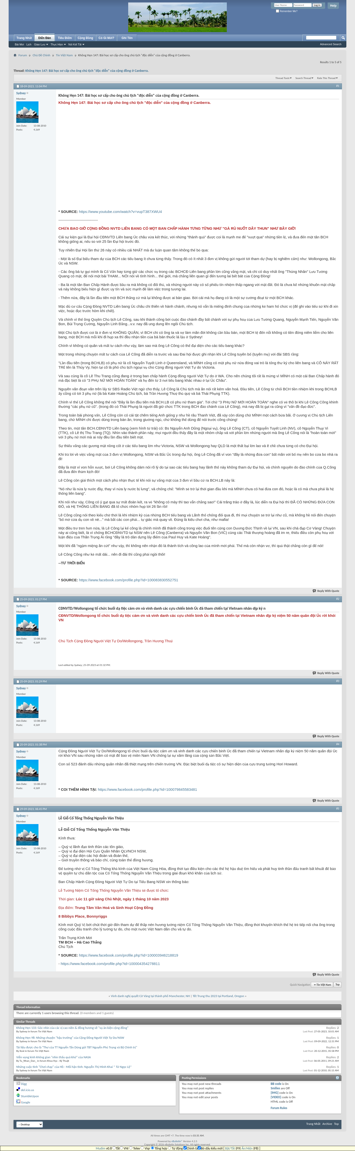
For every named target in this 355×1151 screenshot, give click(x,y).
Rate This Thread (326, 78)
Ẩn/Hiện (247, 1148)
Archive (327, 1124)
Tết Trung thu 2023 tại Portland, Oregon (218, 996)
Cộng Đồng (85, 38)
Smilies (275, 1088)
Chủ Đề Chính (41, 55)
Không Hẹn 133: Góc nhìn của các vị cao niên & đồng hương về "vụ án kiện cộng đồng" (72, 1028)
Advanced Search (330, 44)
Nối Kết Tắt (74, 44)
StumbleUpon (30, 1096)
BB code (276, 1084)
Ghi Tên (127, 38)
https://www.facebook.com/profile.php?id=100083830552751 (128, 580)
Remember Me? (286, 11)
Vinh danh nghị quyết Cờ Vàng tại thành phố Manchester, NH (150, 996)
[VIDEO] (276, 1097)
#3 (337, 681)
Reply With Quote (326, 591)
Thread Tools (282, 78)
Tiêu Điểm (65, 38)
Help (333, 5)
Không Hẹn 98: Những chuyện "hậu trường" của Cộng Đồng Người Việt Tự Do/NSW (70, 1037)
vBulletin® (176, 1141)
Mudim (100, 1148)
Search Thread (303, 78)
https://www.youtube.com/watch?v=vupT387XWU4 (120, 211)
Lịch (28, 44)
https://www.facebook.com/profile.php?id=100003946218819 (128, 955)
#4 (337, 744)
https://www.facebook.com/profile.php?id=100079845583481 (147, 789)
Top (337, 984)
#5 (337, 808)
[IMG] (275, 1092)
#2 (337, 599)
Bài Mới (19, 44)
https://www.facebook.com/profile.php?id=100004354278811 (110, 964)
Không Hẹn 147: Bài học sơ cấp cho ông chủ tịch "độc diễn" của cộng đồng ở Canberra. (87, 71)
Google (25, 1102)
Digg (24, 1084)
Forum (22, 55)
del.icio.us (27, 1090)
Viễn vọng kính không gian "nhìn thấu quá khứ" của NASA (53, 1057)
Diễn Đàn (44, 38)
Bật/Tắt (230, 1148)
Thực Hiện (57, 44)
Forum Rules (279, 1108)
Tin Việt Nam (64, 55)
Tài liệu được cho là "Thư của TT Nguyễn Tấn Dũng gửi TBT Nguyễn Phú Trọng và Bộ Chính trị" (76, 1047)
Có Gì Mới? (106, 38)
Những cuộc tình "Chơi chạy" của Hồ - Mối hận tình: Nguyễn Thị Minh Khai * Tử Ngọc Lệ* (74, 1067)
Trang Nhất (24, 38)
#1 (337, 86)
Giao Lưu (39, 44)
